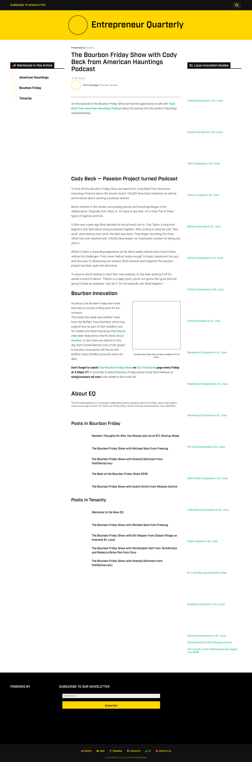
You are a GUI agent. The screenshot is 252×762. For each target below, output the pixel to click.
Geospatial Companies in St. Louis (207, 352)
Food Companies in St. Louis (203, 321)
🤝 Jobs (100, 751)
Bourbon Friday (30, 88)
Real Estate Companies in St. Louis (207, 478)
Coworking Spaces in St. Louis (205, 132)
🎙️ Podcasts (133, 751)
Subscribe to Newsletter (27, 5)
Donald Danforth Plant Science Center (209, 642)
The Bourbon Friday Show (115, 371)
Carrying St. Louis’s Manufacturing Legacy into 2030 (212, 651)
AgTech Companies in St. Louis (205, 258)
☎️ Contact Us (163, 751)
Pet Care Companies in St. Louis (206, 447)
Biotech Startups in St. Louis (204, 226)
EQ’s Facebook (146, 371)
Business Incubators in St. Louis (206, 604)
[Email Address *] (111, 700)
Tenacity (89, 47)
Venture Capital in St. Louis (203, 195)
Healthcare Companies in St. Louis (207, 384)
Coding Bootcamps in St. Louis (205, 100)
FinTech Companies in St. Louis (205, 289)
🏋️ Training (115, 751)
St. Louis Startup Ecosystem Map (207, 573)
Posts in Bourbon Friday (95, 428)
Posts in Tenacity (88, 504)
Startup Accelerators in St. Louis (206, 636)
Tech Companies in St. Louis (203, 163)
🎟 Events (86, 751)
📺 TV (148, 751)
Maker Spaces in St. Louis (202, 541)
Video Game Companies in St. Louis (208, 510)
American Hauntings (34, 77)
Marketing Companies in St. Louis (207, 415)
